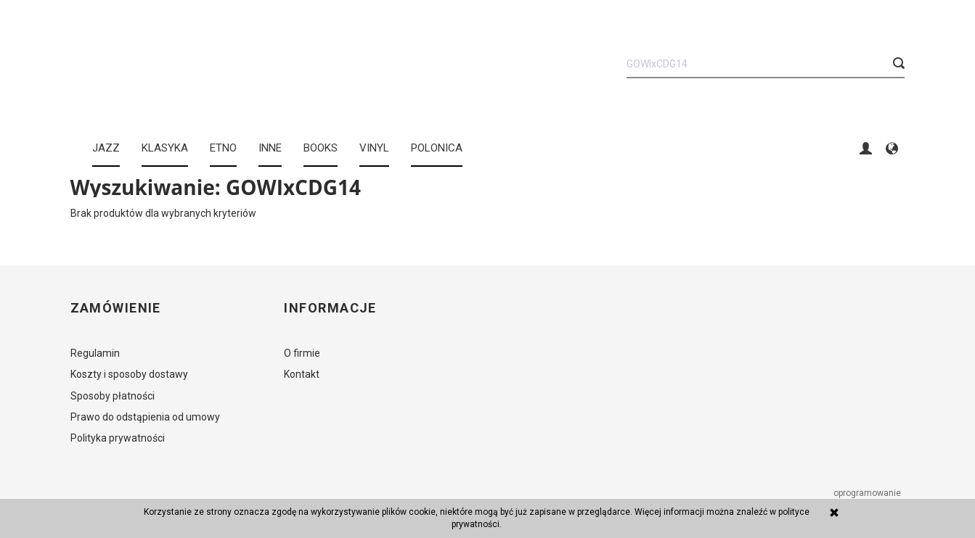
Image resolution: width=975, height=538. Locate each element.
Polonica (436, 147)
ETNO (223, 147)
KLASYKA (165, 147)
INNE (270, 147)
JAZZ (106, 147)
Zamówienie (115, 308)
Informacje (330, 308)
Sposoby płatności (112, 396)
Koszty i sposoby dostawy (129, 374)
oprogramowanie (868, 493)
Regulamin (95, 353)
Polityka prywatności (117, 438)
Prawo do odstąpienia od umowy (145, 417)
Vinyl (374, 147)
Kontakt (301, 374)
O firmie (302, 353)
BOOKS (320, 147)
